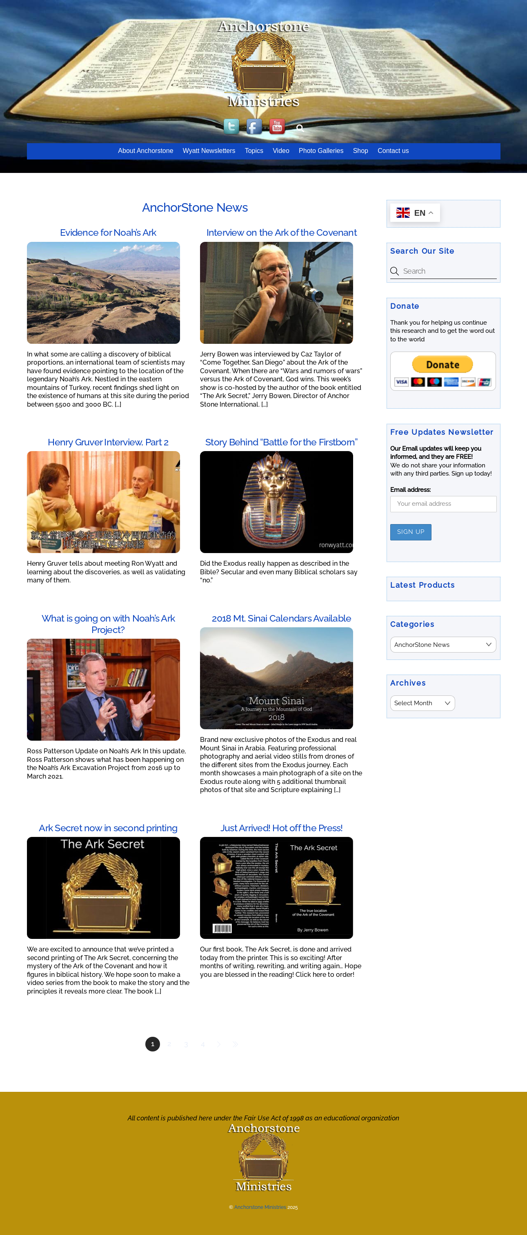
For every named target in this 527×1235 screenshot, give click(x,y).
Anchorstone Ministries (260, 1207)
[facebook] (255, 127)
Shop (360, 150)
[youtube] (278, 127)
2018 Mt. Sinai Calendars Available (281, 618)
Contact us (393, 150)
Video (281, 150)
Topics (254, 150)
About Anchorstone (145, 150)
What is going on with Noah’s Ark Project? (108, 624)
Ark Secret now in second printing (108, 827)
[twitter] (232, 127)
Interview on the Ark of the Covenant (282, 232)
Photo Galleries (321, 150)
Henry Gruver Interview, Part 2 (108, 441)
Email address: (410, 490)
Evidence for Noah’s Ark (108, 232)
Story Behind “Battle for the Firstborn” (281, 441)
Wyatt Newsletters (209, 150)
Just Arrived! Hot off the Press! (281, 827)
